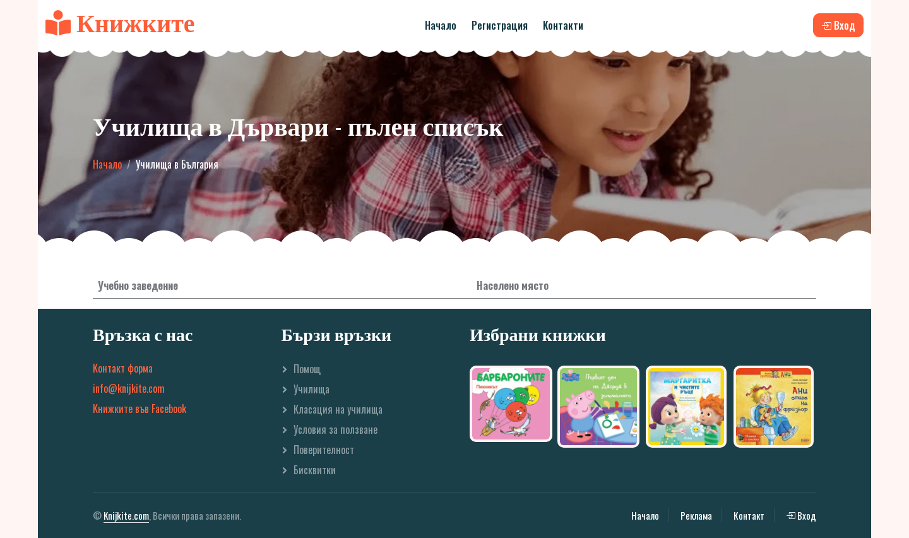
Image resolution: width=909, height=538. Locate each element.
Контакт (749, 515)
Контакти (563, 25)
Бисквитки (315, 469)
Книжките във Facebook (139, 408)
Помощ (307, 368)
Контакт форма (123, 368)
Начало (440, 25)
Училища (312, 389)
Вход (801, 515)
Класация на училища (338, 409)
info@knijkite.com (129, 388)
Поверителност (324, 449)
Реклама (696, 515)
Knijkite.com (126, 515)
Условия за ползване (335, 429)
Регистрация (500, 25)
